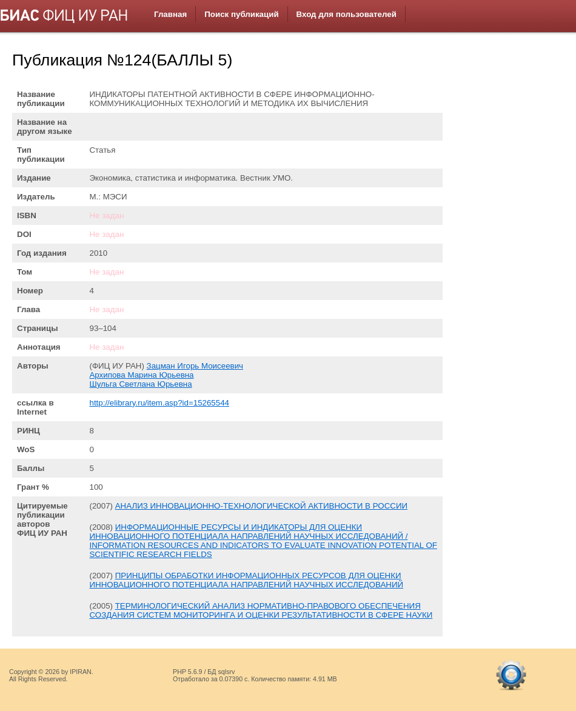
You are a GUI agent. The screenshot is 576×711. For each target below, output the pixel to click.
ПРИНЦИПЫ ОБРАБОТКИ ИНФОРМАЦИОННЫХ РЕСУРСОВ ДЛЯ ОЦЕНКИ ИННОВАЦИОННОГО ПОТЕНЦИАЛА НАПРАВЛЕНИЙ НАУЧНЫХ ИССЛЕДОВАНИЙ (246, 580)
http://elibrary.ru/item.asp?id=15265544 (159, 402)
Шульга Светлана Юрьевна (140, 384)
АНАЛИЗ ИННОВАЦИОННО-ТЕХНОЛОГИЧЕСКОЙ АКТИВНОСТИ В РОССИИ (261, 505)
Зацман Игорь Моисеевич (195, 365)
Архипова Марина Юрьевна (141, 374)
